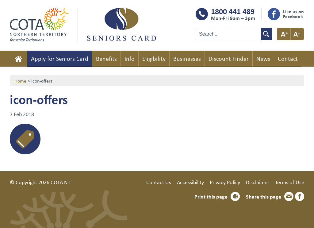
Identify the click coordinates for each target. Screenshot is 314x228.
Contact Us (158, 182)
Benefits (106, 58)
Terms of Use (289, 182)
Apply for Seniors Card (59, 58)
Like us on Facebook (293, 14)
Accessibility (190, 182)
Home (18, 59)
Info (129, 58)
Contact (288, 58)
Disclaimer (257, 182)
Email (288, 196)
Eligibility (154, 58)
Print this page (211, 196)
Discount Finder (229, 58)
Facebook (299, 196)
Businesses (187, 58)
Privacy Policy (225, 182)
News (263, 58)
